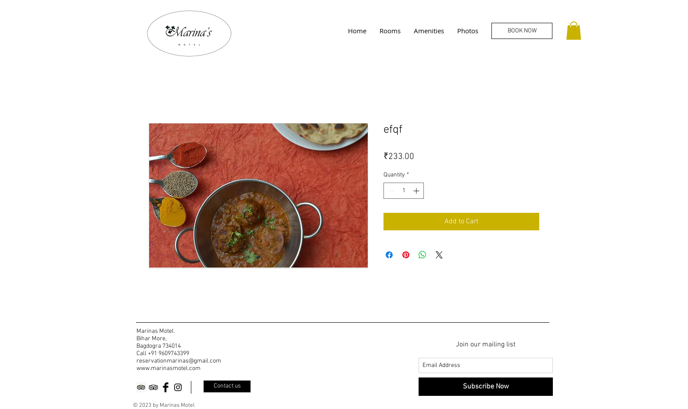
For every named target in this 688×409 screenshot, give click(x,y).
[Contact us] (227, 386)
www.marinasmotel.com (168, 368)
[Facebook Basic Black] (166, 387)
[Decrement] (390, 190)
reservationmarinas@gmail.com (178, 361)
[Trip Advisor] (141, 387)
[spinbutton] (404, 190)
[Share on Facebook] (389, 255)
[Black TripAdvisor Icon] (153, 387)
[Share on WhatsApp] (422, 255)
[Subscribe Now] (486, 386)
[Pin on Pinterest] (406, 255)
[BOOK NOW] (521, 31)
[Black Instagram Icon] (178, 387)
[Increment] (417, 190)
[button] (573, 30)
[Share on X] (439, 255)
